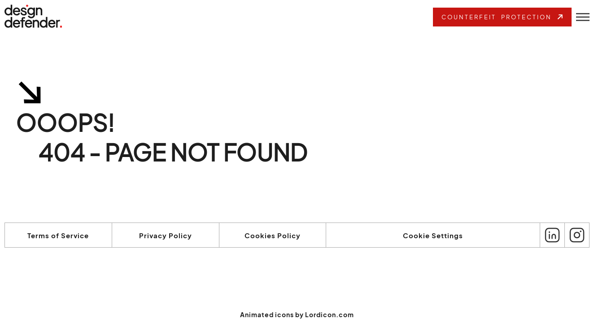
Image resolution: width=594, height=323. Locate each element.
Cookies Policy (273, 235)
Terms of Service (58, 235)
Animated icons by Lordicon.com (297, 314)
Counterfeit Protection (503, 17)
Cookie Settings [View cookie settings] (433, 235)
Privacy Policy (165, 235)
